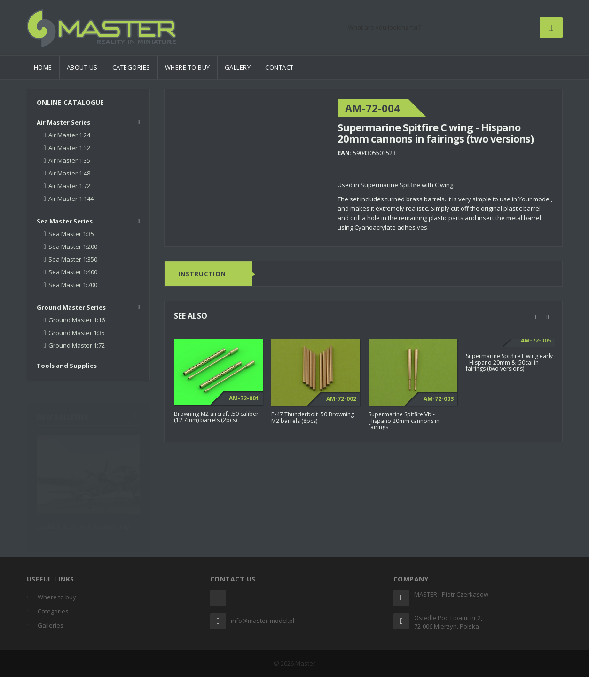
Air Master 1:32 (69, 147)
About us (82, 67)
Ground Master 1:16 (76, 320)
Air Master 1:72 (69, 186)
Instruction (202, 274)
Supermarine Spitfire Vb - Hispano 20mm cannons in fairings (404, 420)
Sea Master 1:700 (72, 284)
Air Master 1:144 (71, 198)
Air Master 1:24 (69, 135)
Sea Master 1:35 (71, 234)
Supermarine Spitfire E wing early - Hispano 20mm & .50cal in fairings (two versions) (509, 362)
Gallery (238, 67)
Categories (131, 67)
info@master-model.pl (262, 620)
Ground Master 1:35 (76, 332)
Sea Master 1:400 (72, 272)
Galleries (50, 625)
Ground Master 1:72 (76, 345)
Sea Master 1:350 (72, 259)
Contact (279, 67)
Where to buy (187, 67)
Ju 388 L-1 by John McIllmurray (83, 522)
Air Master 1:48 (69, 173)
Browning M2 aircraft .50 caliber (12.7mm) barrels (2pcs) (216, 417)
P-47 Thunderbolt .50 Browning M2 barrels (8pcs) (312, 417)
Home (43, 67)
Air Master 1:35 (69, 160)
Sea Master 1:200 (72, 246)
